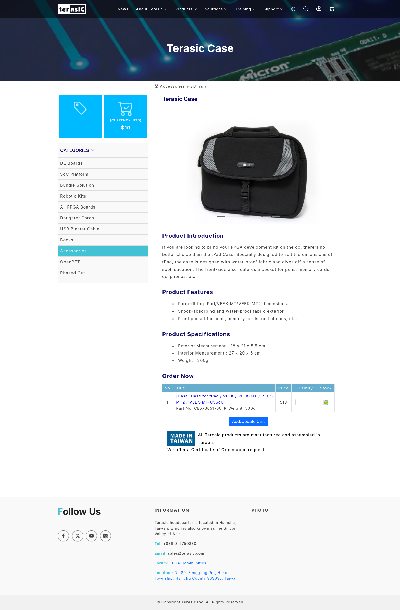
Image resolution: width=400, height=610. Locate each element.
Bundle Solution (77, 185)
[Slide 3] (239, 217)
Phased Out (72, 272)
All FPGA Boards (77, 207)
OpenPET (70, 261)
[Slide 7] (276, 217)
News (125, 10)
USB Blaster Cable (80, 228)
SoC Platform (74, 174)
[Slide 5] (257, 217)
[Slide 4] (248, 217)
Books (66, 239)
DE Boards (71, 163)
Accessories (172, 86)
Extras (196, 86)
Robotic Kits (73, 196)
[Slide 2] (230, 217)
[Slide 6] (267, 217)
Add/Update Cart (248, 421)
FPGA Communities (188, 563)
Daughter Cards (77, 218)
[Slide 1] (221, 217)
